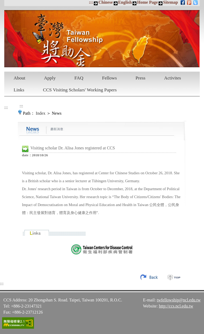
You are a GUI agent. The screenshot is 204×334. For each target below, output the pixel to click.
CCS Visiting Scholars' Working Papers (80, 89)
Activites (172, 78)
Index (40, 113)
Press (140, 78)
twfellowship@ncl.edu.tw (179, 300)
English (125, 2)
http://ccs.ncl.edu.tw (176, 306)
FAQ (78, 78)
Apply (50, 78)
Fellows (109, 78)
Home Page (147, 2)
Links (19, 89)
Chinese (105, 2)
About (19, 78)
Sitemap (170, 2)
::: (91, 2)
